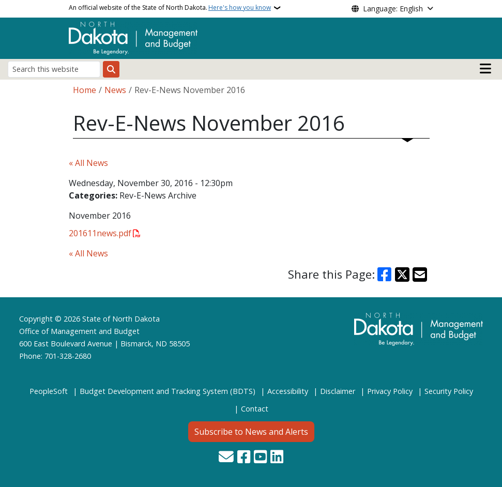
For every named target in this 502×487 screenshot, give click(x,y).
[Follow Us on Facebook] (243, 458)
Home (84, 90)
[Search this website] (54, 69)
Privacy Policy (390, 391)
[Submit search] (111, 69)
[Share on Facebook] (384, 274)
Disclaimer (337, 391)
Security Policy (448, 391)
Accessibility (287, 391)
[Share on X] (402, 274)
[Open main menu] (485, 68)
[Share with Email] (420, 274)
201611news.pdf (100, 233)
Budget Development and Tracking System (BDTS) (167, 391)
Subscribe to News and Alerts (251, 431)
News (115, 90)
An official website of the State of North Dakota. (170, 7)
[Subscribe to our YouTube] (260, 458)
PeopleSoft (48, 391)
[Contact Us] (226, 458)
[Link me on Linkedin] (276, 458)
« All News (88, 163)
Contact (254, 409)
